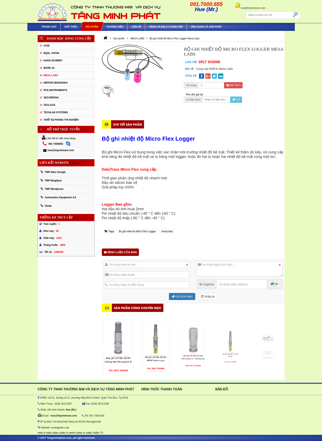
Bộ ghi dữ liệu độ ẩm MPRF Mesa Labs (155, 352)
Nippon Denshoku (56, 82)
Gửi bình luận (182, 296)
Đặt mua (233, 85)
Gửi (236, 99)
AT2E (47, 45)
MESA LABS (51, 75)
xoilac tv (63, 432)
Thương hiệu (114, 26)
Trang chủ (49, 26)
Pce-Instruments (55, 90)
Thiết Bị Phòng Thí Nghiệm (61, 119)
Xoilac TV (98, 432)
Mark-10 (49, 67)
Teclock (50, 105)
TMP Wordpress (52, 188)
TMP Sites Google (53, 172)
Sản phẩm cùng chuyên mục (137, 308)
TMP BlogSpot (51, 180)
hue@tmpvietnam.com (58, 150)
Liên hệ (136, 26)
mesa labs (167, 231)
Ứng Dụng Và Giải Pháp (206, 26)
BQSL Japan (51, 53)
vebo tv (42, 432)
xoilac (55, 432)
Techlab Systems (56, 112)
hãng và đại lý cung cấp (166, 26)
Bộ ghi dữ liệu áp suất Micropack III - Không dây (193, 351)
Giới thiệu (70, 26)
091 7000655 (56, 143)
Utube (46, 205)
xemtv (72, 432)
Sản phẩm (91, 26)
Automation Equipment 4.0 (58, 197)
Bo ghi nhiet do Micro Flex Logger (137, 231)
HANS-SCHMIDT (53, 60)
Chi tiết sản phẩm (127, 124)
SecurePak (51, 97)
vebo (49, 432)
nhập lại (208, 296)
